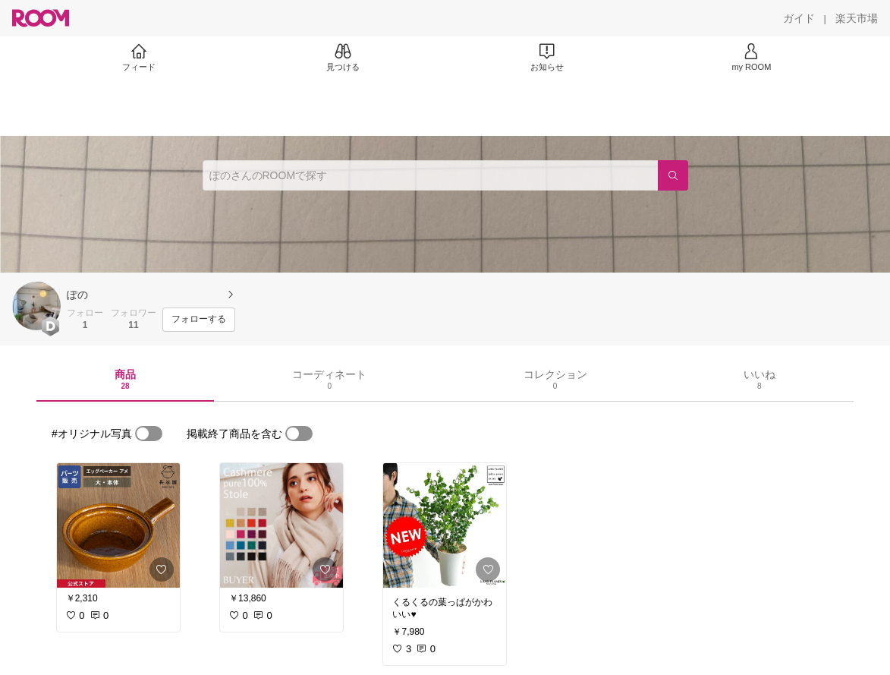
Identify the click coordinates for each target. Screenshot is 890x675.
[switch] (148, 433)
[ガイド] (799, 18)
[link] (118, 525)
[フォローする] (198, 320)
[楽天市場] (856, 18)
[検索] (673, 175)
